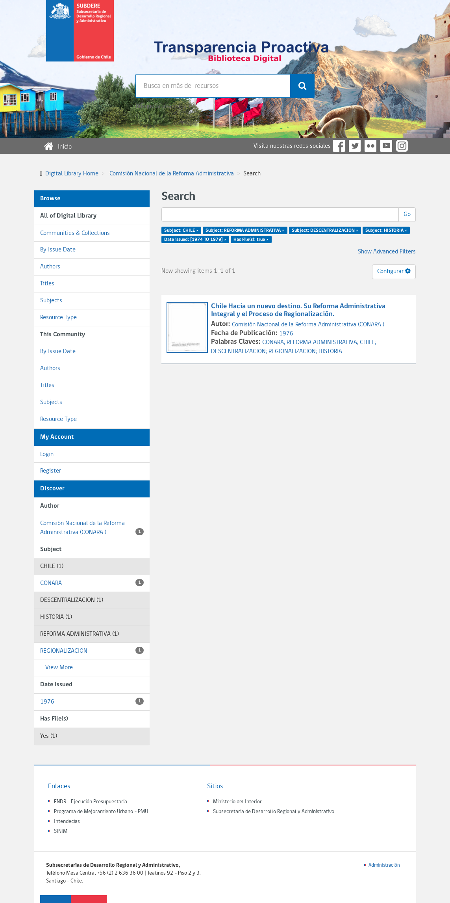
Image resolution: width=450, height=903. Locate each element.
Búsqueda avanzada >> (164, 106)
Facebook (339, 146)
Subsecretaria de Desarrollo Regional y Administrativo (273, 812)
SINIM (60, 831)
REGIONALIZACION (92, 650)
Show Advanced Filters (387, 252)
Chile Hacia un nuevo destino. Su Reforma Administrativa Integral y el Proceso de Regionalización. (298, 310)
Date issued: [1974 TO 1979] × (195, 239)
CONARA (92, 582)
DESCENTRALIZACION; (240, 351)
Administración (384, 865)
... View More (56, 668)
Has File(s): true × (251, 239)
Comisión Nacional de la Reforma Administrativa (171, 174)
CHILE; (368, 342)
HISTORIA (330, 351)
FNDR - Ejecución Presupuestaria (90, 802)
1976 (92, 701)
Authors (50, 267)
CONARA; (274, 342)
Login (47, 454)
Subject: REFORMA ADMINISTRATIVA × (245, 230)
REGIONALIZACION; (294, 351)
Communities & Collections (75, 233)
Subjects (51, 301)
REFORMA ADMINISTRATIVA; (323, 342)
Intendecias (67, 822)
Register (50, 471)
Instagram (402, 146)
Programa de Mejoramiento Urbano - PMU (101, 812)
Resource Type (58, 318)
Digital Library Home (71, 174)
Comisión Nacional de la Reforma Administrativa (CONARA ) (92, 528)
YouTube (386, 146)
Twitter (355, 146)
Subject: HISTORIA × (386, 230)
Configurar (394, 271)
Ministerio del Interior (237, 802)
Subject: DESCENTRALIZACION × (325, 230)
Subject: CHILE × (181, 230)
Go (407, 214)
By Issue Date (58, 250)
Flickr (370, 146)
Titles (47, 284)
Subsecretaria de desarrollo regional (80, 37)
